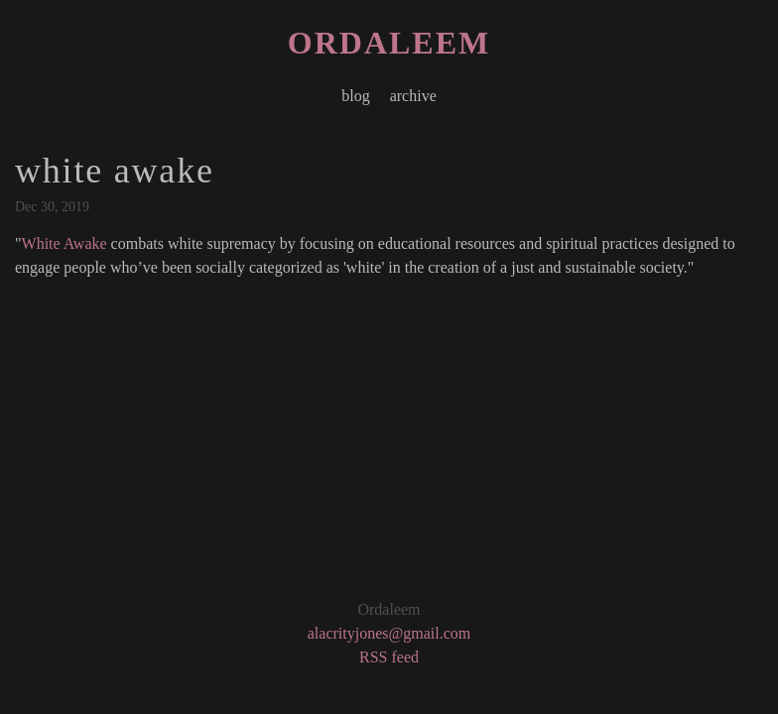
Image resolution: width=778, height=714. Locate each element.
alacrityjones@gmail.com (389, 633)
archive (413, 95)
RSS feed (389, 657)
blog (355, 95)
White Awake (64, 243)
